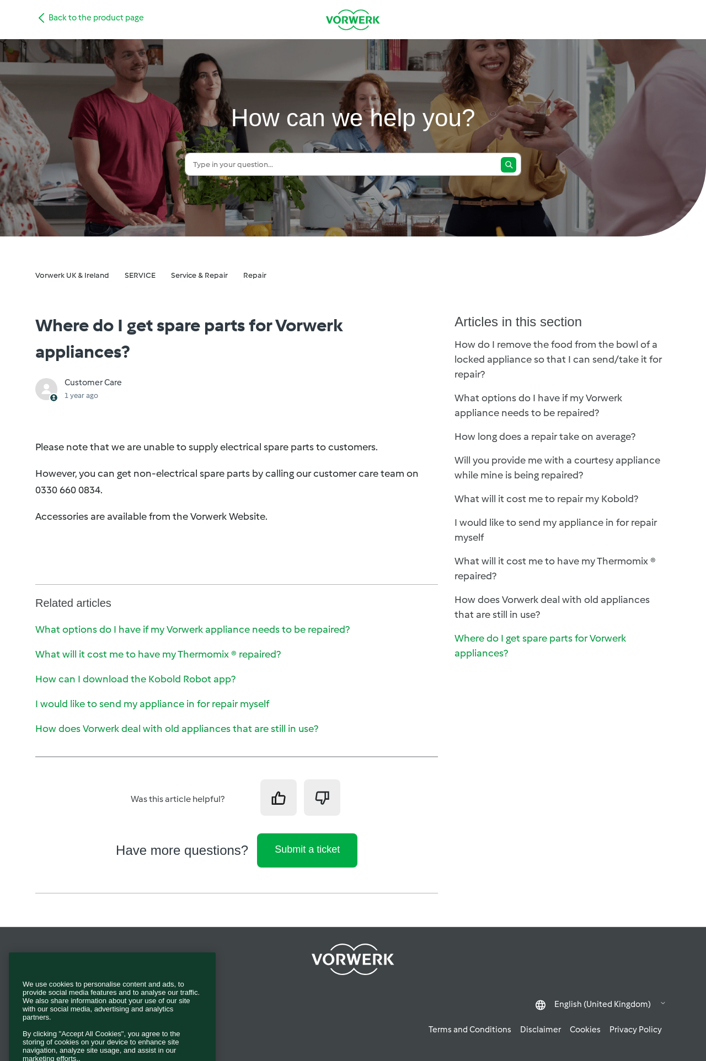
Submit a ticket (307, 849)
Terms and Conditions (470, 1030)
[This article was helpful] (278, 797)
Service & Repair (199, 275)
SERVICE (140, 275)
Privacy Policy (635, 1030)
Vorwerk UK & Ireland (72, 275)
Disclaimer (540, 1030)
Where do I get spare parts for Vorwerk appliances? (540, 645)
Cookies (585, 1030)
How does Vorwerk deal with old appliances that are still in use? (176, 729)
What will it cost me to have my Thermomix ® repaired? (158, 654)
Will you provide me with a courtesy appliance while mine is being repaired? (557, 467)
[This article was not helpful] (322, 797)
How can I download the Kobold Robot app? (135, 679)
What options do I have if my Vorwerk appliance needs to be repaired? (192, 629)
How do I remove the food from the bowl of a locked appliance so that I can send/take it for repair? (558, 359)
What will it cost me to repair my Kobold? (546, 499)
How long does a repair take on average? (544, 436)
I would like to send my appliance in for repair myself (152, 704)
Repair (254, 275)
